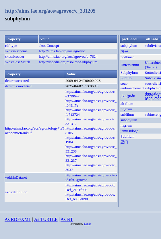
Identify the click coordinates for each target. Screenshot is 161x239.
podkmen (127, 57)
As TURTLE (46, 219)
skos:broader (14, 56)
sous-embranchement (132, 85)
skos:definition (16, 192)
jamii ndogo (129, 131)
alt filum (127, 103)
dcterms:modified (18, 86)
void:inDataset (16, 177)
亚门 (124, 142)
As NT (67, 219)
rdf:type (11, 45)
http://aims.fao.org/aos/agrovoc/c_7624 (68, 56)
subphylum (129, 45)
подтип (126, 109)
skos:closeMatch (17, 62)
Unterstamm (130, 65)
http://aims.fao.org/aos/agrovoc (62, 51)
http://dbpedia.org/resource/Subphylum (68, 62)
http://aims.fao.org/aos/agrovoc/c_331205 (50, 11)
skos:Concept (49, 45)
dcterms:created (17, 80)
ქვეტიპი (128, 96)
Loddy (87, 223)
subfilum (127, 114)
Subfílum (127, 136)
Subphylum (129, 72)
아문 (124, 51)
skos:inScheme (16, 51)
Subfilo (126, 78)
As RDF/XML (18, 219)
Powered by (76, 223)
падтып (126, 125)
